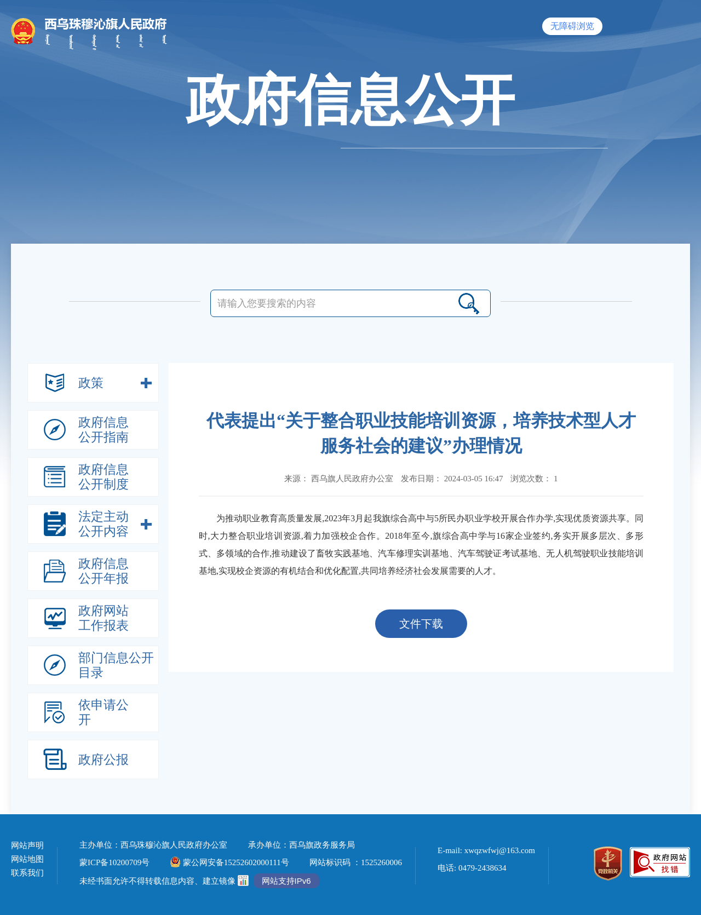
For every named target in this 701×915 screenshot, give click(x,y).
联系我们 (27, 873)
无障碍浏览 (572, 26)
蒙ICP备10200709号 (114, 862)
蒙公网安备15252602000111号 (229, 862)
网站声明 (27, 846)
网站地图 (27, 859)
